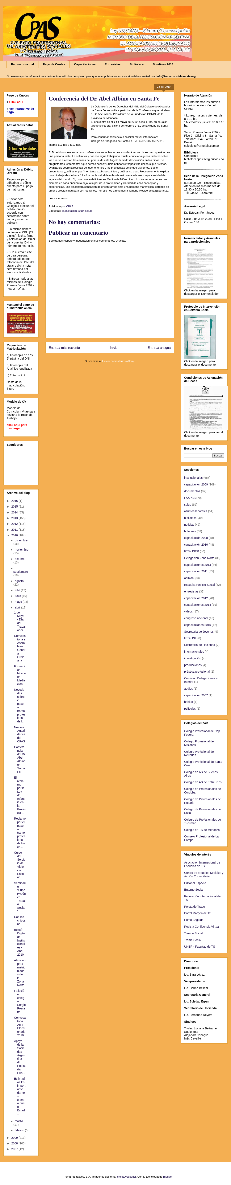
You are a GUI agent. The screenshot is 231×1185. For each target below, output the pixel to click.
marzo (19, 1121)
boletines (190, 531)
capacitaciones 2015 (197, 625)
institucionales (193, 477)
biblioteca (190, 518)
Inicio (113, 347)
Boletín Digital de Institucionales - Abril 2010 (19, 942)
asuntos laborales (195, 511)
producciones (193, 665)
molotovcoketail (126, 1176)
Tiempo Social (193, 933)
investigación (192, 658)
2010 (15, 535)
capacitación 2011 (196, 571)
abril (18, 607)
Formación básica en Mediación (20, 675)
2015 (15, 506)
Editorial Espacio (195, 883)
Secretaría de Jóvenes (199, 631)
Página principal (22, 64)
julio (18, 590)
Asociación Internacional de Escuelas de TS (202, 864)
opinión (189, 578)
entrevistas (191, 591)
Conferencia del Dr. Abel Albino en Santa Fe (20, 759)
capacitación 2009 (196, 484)
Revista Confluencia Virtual (201, 926)
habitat (188, 702)
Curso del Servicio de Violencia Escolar (19, 865)
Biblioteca (137, 64)
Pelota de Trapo (194, 906)
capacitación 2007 (196, 695)
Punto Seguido (193, 920)
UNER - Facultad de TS (199, 946)
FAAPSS (190, 498)
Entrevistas (113, 64)
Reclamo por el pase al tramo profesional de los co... (20, 832)
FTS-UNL (190, 638)
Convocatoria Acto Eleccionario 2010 (20, 1026)
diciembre (21, 540)
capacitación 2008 (196, 538)
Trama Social (192, 940)
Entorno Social (193, 889)
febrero (20, 1130)
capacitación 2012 (196, 598)
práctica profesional (197, 671)
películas (190, 708)
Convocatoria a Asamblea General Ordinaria (20, 648)
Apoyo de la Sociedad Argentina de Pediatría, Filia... (20, 1056)
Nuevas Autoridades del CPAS (19, 734)
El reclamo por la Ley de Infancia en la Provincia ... (20, 795)
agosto (19, 581)
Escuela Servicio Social (199, 584)
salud (88, 210)
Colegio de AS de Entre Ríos (203, 782)
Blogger (167, 1176)
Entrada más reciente (64, 347)
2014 (15, 512)
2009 (15, 1137)
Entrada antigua (159, 347)
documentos (192, 491)
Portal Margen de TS (197, 913)
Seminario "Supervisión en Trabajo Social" (20, 897)
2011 (15, 529)
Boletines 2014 (163, 64)
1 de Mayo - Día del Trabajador (19, 621)
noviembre (21, 549)
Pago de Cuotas (54, 64)
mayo (19, 601)
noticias (189, 524)
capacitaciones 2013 (197, 564)
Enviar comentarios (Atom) (118, 361)
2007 (15, 1149)
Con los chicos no (20, 920)
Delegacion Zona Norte (199, 558)
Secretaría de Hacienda (199, 645)
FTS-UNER (191, 551)
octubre (20, 559)
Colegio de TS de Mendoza (202, 830)
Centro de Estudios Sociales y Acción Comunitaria (203, 874)
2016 (15, 501)
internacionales (194, 651)
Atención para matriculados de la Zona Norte (19, 973)
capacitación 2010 (73, 210)
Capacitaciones (85, 64)
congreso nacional (196, 618)
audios (188, 688)
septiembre (20, 571)
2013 (15, 518)
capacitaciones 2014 (197, 604)
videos (188, 611)
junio (18, 596)
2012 (15, 523)
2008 (15, 1143)
